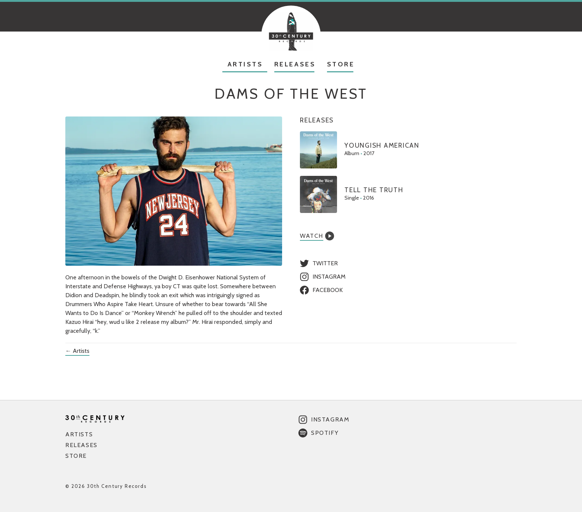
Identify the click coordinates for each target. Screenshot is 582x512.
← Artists (77, 350)
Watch (317, 236)
